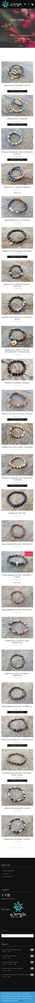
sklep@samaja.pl (9, 899)
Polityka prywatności (8, 871)
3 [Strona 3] (15, 848)
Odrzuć (21, 1000)
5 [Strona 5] (22, 848)
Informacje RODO (8, 876)
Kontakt (13, 909)
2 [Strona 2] (12, 848)
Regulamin (6, 873)
